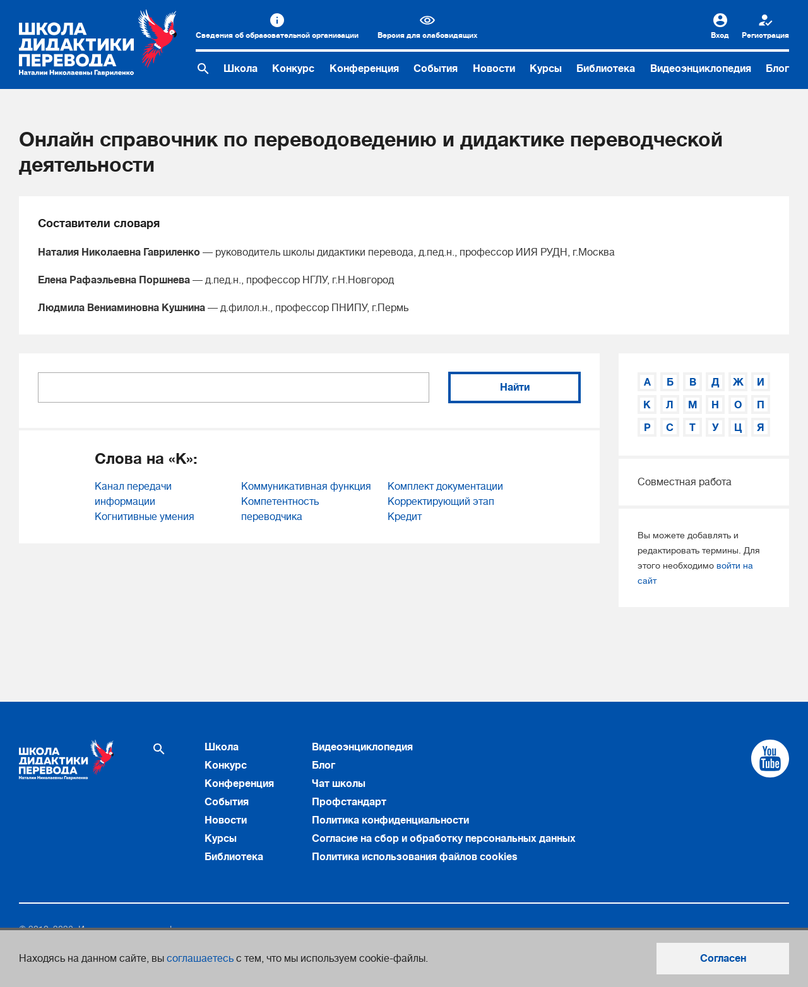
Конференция (364, 68)
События (435, 68)
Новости (494, 68)
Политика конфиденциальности (390, 820)
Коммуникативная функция (306, 486)
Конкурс (293, 68)
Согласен (723, 958)
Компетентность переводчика (280, 509)
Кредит (405, 517)
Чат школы (338, 783)
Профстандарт (349, 802)
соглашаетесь (200, 958)
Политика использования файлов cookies (415, 857)
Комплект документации (445, 486)
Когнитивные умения (144, 517)
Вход (720, 35)
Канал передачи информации (133, 494)
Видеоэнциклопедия (700, 68)
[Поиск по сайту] (203, 68)
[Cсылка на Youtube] (770, 758)
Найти (515, 387)
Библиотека (605, 68)
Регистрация (765, 35)
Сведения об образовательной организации (277, 35)
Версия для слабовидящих (427, 35)
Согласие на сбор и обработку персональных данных (444, 838)
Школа (240, 68)
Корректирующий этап (441, 501)
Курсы (546, 68)
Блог (777, 68)
